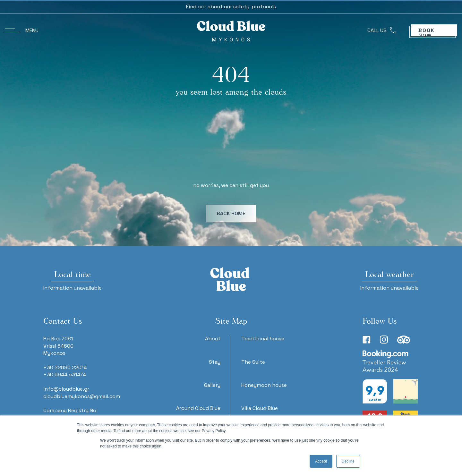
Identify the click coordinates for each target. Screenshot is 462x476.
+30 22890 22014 (65, 367)
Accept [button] (321, 461)
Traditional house (262, 338)
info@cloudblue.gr (66, 389)
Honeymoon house (264, 385)
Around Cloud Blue (198, 408)
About (212, 338)
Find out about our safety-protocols (231, 6)
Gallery (212, 385)
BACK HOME (231, 213)
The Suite (253, 362)
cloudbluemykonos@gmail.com (81, 396)
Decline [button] (348, 461)
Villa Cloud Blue (259, 408)
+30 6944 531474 (64, 374)
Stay (214, 362)
